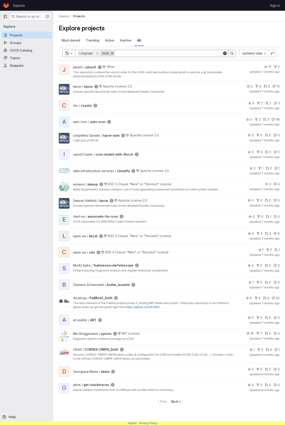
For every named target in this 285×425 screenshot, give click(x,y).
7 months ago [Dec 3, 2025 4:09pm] (271, 108)
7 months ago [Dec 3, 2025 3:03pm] (271, 173)
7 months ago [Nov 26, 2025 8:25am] (271, 303)
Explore (19, 5)
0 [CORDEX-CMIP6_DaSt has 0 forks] (260, 350)
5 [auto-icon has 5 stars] (249, 119)
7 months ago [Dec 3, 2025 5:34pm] (271, 91)
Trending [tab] (92, 40)
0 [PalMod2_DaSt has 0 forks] (257, 298)
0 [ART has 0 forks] (259, 317)
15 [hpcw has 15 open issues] (276, 86)
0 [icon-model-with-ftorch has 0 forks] (259, 152)
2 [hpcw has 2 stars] (249, 86)
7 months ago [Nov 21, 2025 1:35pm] (271, 322)
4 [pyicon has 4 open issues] (277, 333)
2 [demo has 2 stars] (251, 369)
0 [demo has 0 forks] (259, 369)
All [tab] (139, 40)
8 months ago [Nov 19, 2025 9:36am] (271, 354)
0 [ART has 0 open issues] (277, 317)
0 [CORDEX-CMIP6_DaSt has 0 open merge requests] (269, 350)
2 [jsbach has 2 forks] (277, 67)
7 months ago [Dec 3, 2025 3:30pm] (271, 157)
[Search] (169, 53)
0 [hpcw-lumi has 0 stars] (251, 135)
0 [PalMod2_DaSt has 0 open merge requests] (266, 298)
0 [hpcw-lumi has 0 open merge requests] (268, 135)
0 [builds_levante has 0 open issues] (277, 282)
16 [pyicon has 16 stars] (250, 333)
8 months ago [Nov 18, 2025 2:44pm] (271, 374)
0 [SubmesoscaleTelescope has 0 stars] (251, 265)
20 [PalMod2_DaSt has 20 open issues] (276, 298)
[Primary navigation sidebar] (5, 16)
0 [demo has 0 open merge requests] (268, 369)
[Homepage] (6, 5)
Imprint (132, 423)
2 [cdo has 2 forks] (269, 250)
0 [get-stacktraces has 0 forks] (259, 385)
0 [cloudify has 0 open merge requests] (269, 168)
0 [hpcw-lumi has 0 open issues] (277, 135)
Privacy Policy (148, 423)
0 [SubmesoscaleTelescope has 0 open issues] (277, 265)
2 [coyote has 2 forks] (260, 103)
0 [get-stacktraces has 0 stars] (251, 385)
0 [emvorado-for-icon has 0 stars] (251, 217)
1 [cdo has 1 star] (260, 250)
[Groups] (27, 42)
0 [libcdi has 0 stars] (251, 233)
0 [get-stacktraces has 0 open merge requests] (268, 385)
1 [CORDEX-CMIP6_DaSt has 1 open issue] (277, 350)
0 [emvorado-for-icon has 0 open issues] (277, 217)
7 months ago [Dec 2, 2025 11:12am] (271, 287)
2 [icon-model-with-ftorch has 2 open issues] (277, 152)
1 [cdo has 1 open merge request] (277, 250)
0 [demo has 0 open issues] (277, 369)
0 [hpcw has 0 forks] (259, 200)
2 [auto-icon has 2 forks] (258, 119)
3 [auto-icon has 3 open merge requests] (266, 119)
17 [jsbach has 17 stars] (267, 67)
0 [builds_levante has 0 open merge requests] (268, 282)
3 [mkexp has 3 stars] (268, 184)
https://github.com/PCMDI (143, 307)
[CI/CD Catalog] (27, 50)
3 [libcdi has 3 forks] (259, 233)
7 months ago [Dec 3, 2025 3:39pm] (271, 140)
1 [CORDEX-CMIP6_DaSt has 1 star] (251, 350)
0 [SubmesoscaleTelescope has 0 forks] (259, 265)
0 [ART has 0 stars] (251, 317)
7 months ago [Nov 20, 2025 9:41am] (271, 338)
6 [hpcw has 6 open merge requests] (267, 86)
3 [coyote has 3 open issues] (277, 103)
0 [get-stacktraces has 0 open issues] (277, 385)
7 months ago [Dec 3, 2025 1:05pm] (271, 205)
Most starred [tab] (71, 40)
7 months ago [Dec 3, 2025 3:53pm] (271, 124)
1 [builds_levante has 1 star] (251, 282)
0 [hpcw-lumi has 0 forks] (259, 135)
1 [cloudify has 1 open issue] (277, 168)
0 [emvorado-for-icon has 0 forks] (260, 217)
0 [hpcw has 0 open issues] (277, 200)
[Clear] (225, 53)
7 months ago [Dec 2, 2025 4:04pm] (271, 238)
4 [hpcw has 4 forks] (258, 86)
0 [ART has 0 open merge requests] (268, 317)
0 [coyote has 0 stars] (251, 103)
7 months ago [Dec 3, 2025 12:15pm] (271, 221)
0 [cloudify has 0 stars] (252, 168)
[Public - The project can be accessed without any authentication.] (100, 67)
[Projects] (27, 35)
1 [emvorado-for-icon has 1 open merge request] (268, 217)
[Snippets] (27, 65)
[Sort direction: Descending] (272, 53)
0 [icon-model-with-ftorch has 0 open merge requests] (268, 152)
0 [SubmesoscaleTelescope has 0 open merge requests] (268, 265)
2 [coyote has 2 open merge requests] (268, 103)
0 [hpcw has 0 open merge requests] (268, 200)
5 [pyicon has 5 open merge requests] (268, 333)
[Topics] (27, 57)
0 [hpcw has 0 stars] (251, 200)
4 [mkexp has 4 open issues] (277, 184)
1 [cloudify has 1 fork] (260, 168)
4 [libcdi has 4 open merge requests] (268, 233)
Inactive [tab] (125, 40)
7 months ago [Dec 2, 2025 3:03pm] (271, 270)
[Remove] (112, 53)
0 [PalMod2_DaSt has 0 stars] (249, 298)
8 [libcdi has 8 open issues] (277, 233)
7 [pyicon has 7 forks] (259, 333)
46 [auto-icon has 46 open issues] (276, 119)
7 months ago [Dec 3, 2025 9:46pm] (271, 71)
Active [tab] (109, 40)
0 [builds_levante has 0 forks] (259, 282)
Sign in (275, 5)
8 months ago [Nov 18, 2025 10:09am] (271, 390)
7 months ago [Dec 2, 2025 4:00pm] (271, 254)
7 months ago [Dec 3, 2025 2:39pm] (271, 189)
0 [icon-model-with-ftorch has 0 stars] (251, 152)
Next (176, 401)
